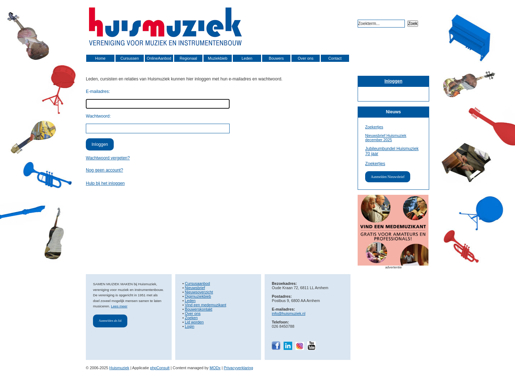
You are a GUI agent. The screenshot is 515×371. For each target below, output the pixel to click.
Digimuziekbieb (198, 296)
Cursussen (130, 58)
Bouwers (276, 58)
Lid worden (194, 322)
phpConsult (160, 368)
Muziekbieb (217, 58)
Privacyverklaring (238, 368)
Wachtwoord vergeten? (108, 157)
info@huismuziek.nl (288, 313)
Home (100, 58)
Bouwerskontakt (198, 309)
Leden (246, 58)
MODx (215, 368)
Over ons (306, 58)
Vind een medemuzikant (205, 305)
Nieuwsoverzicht (199, 292)
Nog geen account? (104, 170)
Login (189, 326)
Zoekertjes (374, 127)
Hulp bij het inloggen (105, 183)
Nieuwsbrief (195, 288)
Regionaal (188, 58)
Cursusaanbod (197, 283)
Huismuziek (119, 368)
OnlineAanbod (159, 58)
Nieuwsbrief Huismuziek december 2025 (385, 137)
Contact (335, 58)
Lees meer (119, 306)
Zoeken (191, 318)
